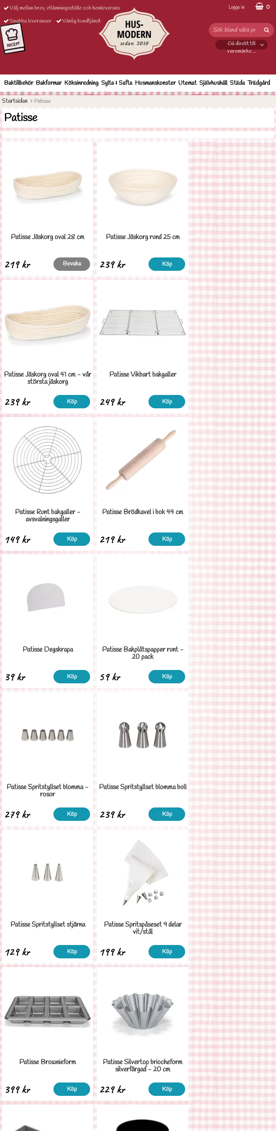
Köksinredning (81, 83)
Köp (121, 264)
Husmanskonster (155, 83)
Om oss (10, 1108)
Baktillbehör (18, 83)
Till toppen (138, 981)
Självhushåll (213, 83)
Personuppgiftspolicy (26, 1085)
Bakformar (48, 83)
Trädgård (258, 83)
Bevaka (52, 264)
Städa (237, 83)
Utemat (187, 83)
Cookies (11, 1097)
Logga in (237, 7)
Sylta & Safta (116, 83)
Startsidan (14, 101)
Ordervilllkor (16, 1074)
